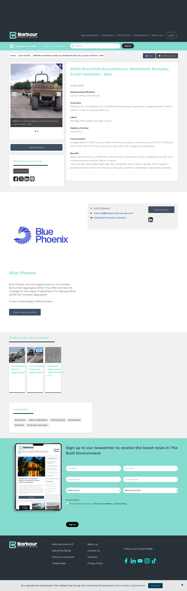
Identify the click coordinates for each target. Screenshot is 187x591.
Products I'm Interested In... (55, 46)
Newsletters (141, 35)
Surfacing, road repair (37, 428)
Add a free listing (61, 553)
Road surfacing (58, 423)
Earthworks (20, 423)
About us (92, 547)
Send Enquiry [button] (36, 147)
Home (13, 56)
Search (128, 46)
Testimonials (59, 566)
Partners (92, 560)
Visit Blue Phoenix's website (110, 217)
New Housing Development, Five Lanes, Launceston (113, 585)
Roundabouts (74, 423)
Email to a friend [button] (21, 171)
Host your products (63, 560)
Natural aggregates (38, 423)
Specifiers (107, 35)
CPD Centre (124, 35)
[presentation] (87, 516)
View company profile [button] (25, 312)
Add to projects (166, 56)
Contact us (93, 553)
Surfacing (19, 428)
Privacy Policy (72, 503)
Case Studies (24, 56)
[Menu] (23, 46)
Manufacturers (90, 35)
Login (171, 35)
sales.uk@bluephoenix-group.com (113, 213)
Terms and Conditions (102, 507)
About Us (157, 35)
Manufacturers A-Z (62, 547)
